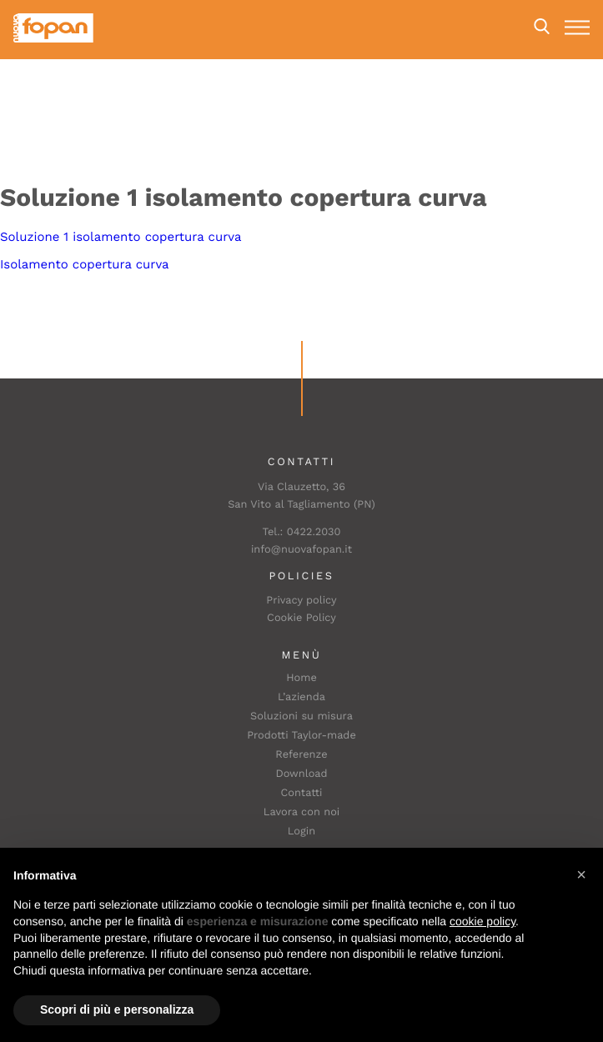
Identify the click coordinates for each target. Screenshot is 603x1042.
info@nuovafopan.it (301, 550)
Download (301, 774)
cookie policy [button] (482, 921)
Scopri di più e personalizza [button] (116, 1009)
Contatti (302, 793)
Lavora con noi (302, 812)
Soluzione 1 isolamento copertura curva (120, 236)
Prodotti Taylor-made (301, 735)
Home (301, 678)
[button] (581, 874)
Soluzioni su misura (301, 716)
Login (301, 831)
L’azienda (301, 697)
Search (541, 26)
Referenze (301, 755)
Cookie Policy (301, 618)
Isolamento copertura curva (84, 264)
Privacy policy (301, 600)
